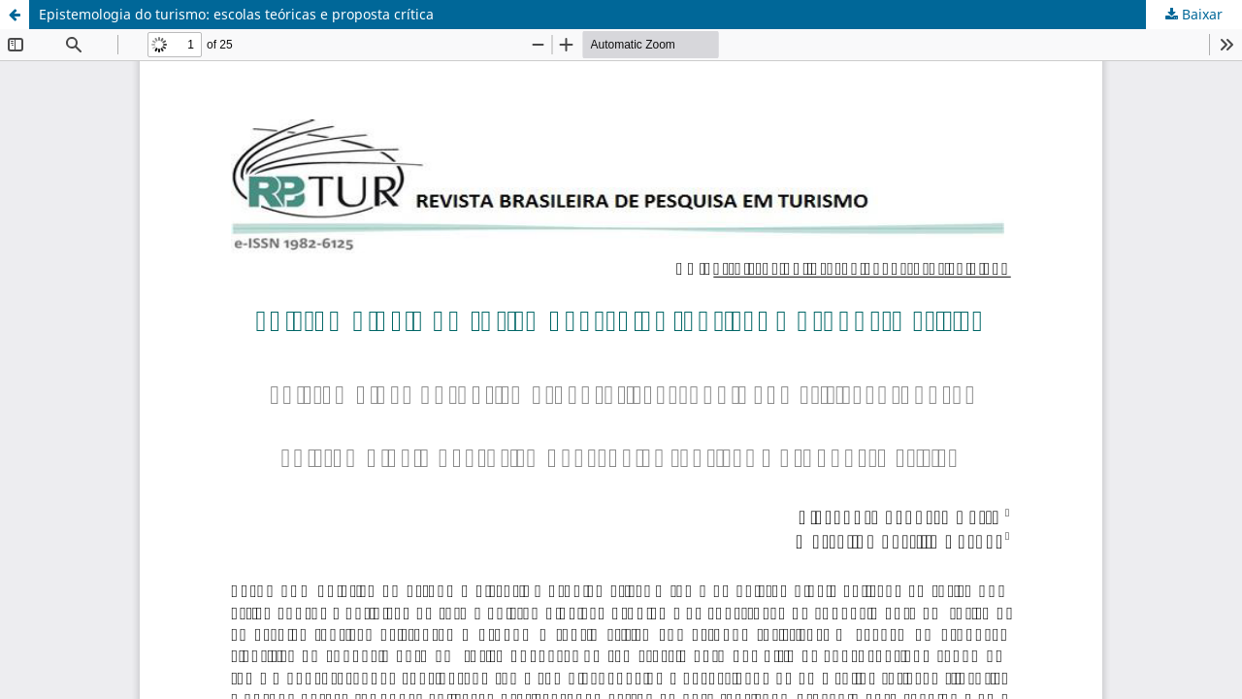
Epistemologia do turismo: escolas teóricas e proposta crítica (236, 14)
